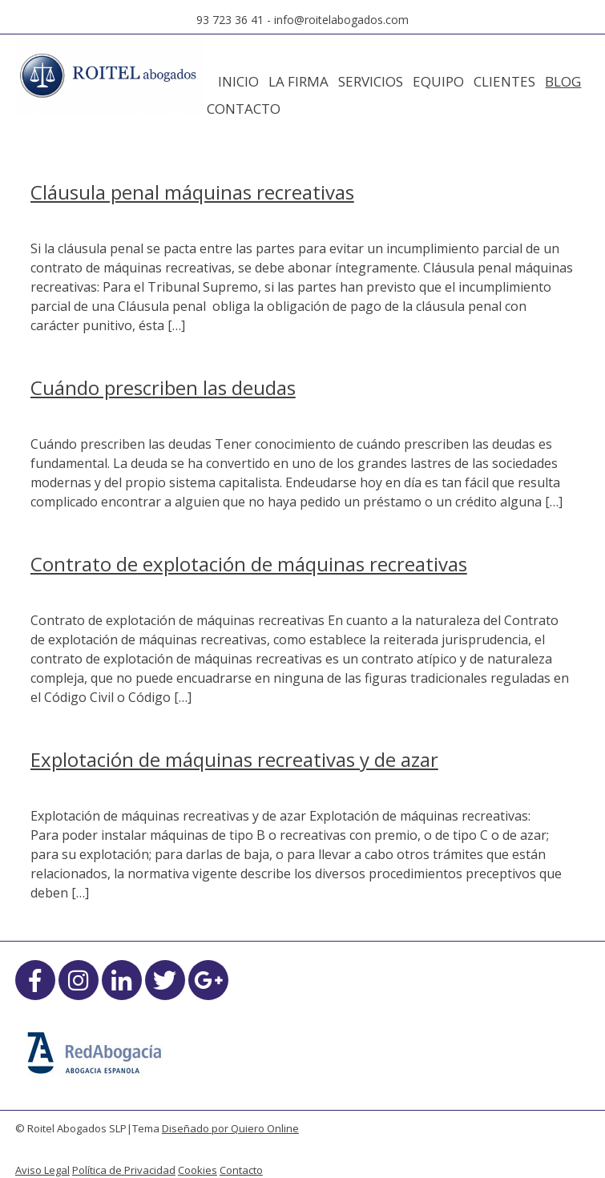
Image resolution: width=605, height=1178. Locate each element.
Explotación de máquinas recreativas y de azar (234, 759)
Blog (563, 81)
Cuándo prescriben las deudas (163, 387)
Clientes (504, 81)
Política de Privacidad (123, 1170)
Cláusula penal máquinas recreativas (192, 192)
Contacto (243, 108)
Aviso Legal (42, 1170)
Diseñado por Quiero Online (230, 1128)
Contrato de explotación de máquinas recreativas (248, 564)
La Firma (298, 81)
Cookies (197, 1170)
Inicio (238, 81)
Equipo (438, 81)
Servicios (370, 81)
